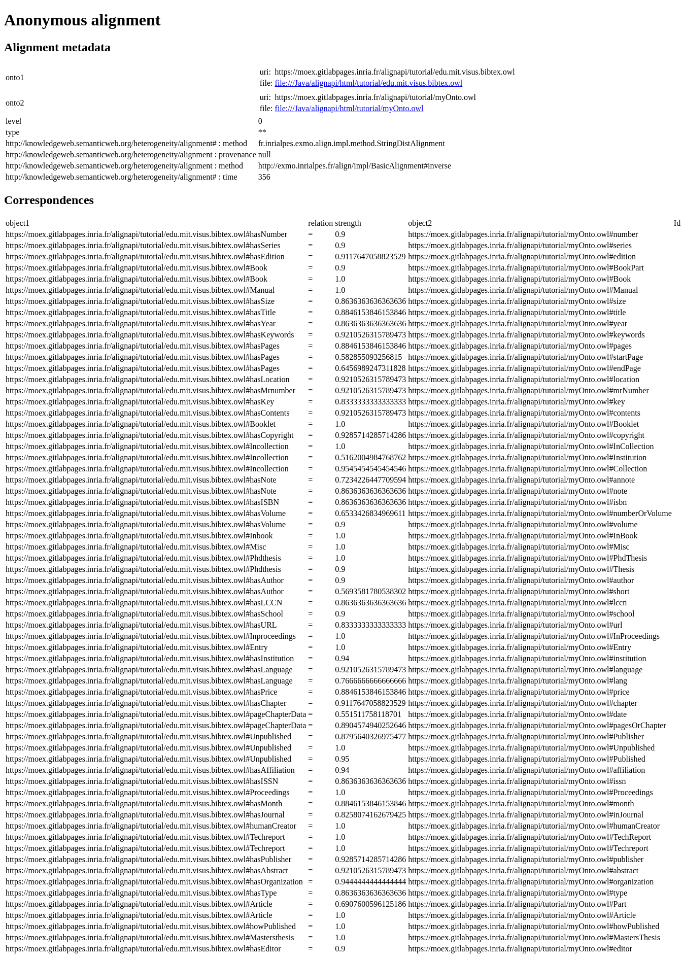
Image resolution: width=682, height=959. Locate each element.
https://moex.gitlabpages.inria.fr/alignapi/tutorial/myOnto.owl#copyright (526, 435)
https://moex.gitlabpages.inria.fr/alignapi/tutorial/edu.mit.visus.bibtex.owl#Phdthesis (143, 558)
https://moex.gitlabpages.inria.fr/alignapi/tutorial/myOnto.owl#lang (517, 680)
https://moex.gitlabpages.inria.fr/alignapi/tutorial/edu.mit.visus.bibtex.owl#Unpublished (148, 736)
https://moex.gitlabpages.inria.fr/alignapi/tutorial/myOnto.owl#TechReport (529, 837)
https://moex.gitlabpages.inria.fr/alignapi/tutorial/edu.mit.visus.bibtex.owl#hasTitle (141, 312)
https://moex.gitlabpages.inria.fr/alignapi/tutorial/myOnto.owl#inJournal (525, 814)
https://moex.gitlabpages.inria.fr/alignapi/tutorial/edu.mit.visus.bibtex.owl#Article (139, 904)
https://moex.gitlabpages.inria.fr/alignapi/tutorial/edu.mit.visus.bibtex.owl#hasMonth (144, 803)
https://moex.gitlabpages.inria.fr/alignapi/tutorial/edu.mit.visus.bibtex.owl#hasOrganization (154, 881)
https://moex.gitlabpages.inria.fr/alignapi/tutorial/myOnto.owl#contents (524, 412)
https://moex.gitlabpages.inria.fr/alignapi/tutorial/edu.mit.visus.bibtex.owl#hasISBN (142, 502)
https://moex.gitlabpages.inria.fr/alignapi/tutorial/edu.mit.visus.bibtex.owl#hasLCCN (144, 602)
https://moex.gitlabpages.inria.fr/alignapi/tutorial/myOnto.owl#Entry (519, 647)
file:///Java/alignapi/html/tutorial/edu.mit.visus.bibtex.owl (369, 83)
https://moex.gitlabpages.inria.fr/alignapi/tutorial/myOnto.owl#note (517, 491)
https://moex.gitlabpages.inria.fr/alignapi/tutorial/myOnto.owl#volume (522, 524)
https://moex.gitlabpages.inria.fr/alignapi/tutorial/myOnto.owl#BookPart (526, 267)
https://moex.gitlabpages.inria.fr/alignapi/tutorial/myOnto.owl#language (525, 669)
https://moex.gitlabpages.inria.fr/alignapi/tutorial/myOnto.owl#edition (522, 256)
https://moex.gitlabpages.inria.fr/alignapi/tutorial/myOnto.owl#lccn (517, 602)
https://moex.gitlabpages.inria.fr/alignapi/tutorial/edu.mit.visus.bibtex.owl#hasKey (140, 401)
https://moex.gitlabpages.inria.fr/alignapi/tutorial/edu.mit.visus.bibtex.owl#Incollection (147, 446)
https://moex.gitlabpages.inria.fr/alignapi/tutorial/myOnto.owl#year (517, 323)
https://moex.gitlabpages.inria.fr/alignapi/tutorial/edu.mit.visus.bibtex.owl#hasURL (141, 625)
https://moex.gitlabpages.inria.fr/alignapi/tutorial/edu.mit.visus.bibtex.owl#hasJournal (145, 814)
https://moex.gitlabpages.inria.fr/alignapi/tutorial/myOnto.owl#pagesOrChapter (537, 725)
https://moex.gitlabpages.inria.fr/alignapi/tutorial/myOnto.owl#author (521, 580)
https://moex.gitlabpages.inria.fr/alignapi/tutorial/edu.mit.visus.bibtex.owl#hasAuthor (145, 580)
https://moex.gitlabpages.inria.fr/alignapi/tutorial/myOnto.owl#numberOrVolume (540, 513)
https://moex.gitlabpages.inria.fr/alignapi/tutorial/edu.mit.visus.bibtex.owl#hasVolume (146, 513)
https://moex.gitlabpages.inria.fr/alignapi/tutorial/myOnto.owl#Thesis (521, 569)
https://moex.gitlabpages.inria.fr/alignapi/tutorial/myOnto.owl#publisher (525, 859)
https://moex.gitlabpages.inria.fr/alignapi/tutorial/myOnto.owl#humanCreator (534, 825)
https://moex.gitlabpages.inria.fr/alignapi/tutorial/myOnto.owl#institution (527, 658)
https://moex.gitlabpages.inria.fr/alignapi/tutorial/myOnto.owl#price (518, 692)
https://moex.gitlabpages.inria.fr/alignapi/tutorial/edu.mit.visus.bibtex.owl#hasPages (143, 345)
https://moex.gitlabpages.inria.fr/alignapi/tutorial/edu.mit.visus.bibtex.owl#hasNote (141, 479)
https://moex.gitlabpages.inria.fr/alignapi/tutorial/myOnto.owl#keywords (526, 334)
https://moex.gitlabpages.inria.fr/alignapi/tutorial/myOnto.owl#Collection (527, 468)
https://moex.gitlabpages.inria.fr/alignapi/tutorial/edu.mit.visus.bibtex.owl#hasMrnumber (150, 390)
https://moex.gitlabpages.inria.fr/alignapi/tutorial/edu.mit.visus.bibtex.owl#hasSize (140, 301)
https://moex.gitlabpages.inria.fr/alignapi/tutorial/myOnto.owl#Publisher (526, 736)
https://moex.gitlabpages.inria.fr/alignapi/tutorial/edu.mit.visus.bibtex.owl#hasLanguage (149, 669)
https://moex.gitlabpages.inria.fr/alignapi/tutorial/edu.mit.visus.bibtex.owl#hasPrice (141, 692)
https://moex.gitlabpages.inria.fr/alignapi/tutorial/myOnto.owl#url (515, 625)
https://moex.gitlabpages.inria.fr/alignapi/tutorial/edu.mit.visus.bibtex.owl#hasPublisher (148, 859)
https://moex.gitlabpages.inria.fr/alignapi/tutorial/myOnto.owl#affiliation (526, 770)
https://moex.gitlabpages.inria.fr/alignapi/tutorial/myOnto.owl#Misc (518, 546)
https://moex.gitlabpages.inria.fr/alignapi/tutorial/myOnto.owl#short (518, 591)
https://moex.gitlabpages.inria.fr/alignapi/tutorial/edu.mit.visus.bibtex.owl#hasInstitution (150, 658)
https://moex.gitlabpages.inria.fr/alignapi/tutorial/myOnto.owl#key (516, 401)
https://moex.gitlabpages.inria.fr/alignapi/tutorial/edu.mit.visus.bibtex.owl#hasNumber (146, 234)
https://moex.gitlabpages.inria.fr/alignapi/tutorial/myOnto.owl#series (520, 245)
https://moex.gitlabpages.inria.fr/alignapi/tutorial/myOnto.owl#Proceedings (530, 792)
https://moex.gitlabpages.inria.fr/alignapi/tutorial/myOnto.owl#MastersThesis (534, 937)
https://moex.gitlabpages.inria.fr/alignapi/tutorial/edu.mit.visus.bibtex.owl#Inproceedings (151, 636)
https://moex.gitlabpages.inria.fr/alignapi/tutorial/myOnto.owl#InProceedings (534, 636)
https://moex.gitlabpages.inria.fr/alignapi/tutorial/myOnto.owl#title (517, 312)
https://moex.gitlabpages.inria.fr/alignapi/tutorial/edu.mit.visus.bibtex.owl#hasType (141, 892)
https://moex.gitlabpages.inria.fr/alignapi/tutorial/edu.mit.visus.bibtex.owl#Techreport (145, 837)
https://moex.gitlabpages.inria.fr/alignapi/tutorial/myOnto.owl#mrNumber (528, 390)
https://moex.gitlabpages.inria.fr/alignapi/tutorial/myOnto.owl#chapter (522, 703)
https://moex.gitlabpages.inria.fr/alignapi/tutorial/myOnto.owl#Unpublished (531, 747)
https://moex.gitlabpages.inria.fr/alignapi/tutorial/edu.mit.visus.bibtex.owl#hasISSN (142, 781)
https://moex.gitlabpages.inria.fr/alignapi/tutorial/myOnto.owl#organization (531, 881)
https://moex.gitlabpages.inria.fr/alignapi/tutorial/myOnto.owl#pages (520, 345)
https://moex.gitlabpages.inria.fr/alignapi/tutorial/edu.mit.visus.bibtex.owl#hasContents (147, 412)
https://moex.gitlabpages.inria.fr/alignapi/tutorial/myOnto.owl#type (517, 892)
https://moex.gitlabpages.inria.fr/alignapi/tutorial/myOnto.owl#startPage (525, 357)
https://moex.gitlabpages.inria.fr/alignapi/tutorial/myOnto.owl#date (517, 714)
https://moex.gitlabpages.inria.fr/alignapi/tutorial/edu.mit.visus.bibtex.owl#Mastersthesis (150, 937)
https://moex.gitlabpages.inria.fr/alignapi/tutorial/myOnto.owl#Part (517, 904)
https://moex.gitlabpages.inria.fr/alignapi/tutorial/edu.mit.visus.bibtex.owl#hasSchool (144, 613)
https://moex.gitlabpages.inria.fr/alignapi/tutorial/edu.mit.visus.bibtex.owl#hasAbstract (147, 870)
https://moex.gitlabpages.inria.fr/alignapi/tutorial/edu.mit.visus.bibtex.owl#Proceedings (147, 792)
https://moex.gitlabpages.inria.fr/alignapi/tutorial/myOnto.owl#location (523, 379)
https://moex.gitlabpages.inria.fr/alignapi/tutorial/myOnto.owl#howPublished (533, 926)
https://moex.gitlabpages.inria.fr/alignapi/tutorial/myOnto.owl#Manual (523, 290)
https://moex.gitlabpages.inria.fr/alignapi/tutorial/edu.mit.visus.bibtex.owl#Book (136, 267)
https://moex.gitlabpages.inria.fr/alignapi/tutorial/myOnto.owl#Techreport (528, 848)
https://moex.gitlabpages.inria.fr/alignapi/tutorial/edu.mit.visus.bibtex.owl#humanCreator (151, 825)
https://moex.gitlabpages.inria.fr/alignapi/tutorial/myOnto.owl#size (517, 301)
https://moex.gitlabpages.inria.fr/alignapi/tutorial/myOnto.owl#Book (519, 279)
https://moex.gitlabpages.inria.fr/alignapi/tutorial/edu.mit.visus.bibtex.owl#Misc (136, 546)
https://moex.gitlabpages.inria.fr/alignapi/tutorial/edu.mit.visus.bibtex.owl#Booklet (141, 424)
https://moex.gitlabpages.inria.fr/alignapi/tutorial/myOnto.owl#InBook (522, 535)
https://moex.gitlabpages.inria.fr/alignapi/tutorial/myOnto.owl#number (523, 234)
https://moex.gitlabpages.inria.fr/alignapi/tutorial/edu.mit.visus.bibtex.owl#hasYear (141, 323)
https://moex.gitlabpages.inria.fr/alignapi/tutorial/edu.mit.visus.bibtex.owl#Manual (140, 290)
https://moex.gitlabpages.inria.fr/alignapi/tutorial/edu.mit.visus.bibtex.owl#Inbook (139, 535)
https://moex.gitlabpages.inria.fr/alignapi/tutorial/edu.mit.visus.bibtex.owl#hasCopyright (149, 435)
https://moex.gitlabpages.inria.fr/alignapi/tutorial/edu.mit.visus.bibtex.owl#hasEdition (145, 256)
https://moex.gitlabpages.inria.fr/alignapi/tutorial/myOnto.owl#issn (517, 781)
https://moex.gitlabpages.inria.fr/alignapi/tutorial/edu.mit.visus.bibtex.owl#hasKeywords (150, 334)
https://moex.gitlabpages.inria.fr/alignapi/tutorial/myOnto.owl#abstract (523, 870)
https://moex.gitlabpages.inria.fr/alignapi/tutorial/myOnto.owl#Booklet (523, 424)
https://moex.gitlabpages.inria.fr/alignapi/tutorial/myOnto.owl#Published (526, 759)
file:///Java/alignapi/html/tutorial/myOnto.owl (349, 108)
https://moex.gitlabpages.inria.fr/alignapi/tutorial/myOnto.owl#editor (520, 948)
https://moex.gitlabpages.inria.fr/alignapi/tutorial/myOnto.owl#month (521, 803)
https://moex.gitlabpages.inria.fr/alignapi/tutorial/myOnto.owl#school (521, 613)
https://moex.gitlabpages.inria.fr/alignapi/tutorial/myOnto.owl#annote (521, 479)
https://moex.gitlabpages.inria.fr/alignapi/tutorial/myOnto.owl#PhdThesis (527, 558)
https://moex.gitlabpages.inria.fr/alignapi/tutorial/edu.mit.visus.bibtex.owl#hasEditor (143, 948)
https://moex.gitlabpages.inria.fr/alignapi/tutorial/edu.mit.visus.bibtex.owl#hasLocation (147, 379)
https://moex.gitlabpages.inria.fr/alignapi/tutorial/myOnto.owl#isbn (517, 502)
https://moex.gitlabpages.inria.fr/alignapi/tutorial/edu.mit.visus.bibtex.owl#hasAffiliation (150, 770)
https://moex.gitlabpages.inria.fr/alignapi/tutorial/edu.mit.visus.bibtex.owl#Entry (137, 647)
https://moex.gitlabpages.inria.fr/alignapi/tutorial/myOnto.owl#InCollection (531, 446)
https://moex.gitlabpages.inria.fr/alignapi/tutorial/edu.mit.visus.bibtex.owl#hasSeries (143, 245)
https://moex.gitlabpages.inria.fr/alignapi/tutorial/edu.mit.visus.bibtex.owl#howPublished (151, 926)
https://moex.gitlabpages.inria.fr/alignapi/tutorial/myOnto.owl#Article (522, 915)
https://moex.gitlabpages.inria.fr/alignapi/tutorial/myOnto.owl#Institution (527, 457)
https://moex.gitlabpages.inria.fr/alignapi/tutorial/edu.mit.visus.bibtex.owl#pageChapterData (156, 714)
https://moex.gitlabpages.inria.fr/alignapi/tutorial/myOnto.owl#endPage (524, 368)
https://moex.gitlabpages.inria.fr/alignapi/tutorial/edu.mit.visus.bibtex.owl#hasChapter (146, 703)
